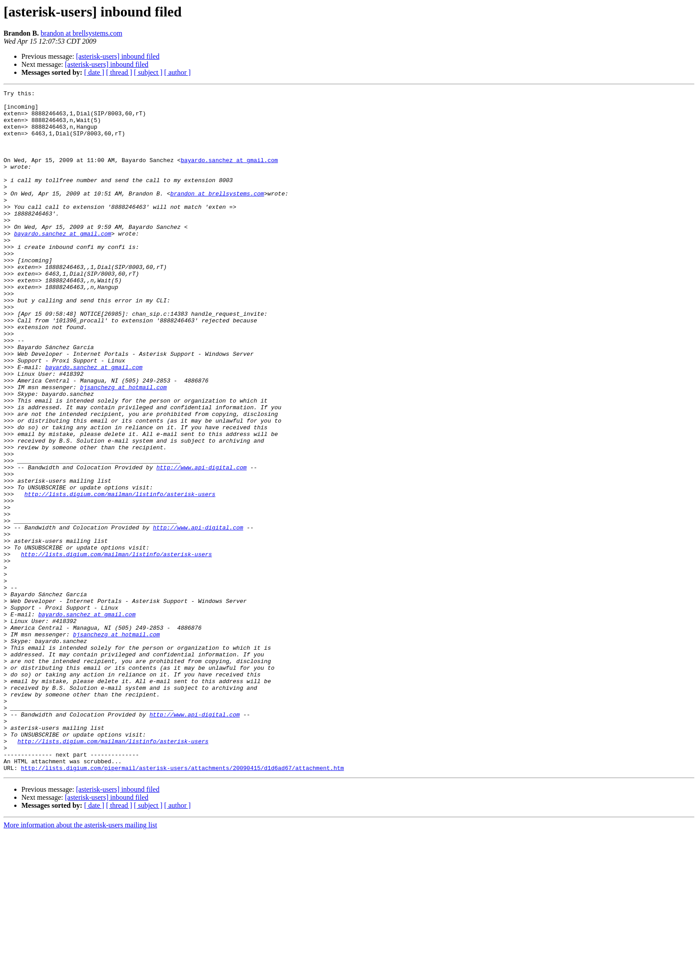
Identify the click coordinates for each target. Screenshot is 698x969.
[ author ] (177, 72)
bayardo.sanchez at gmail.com (229, 175)
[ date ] (94, 72)
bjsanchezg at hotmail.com (123, 447)
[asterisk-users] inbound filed (118, 56)
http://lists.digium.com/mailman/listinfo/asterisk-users (119, 575)
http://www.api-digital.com (201, 543)
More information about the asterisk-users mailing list (80, 961)
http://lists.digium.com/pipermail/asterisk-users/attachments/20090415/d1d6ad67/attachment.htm (182, 904)
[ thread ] (119, 72)
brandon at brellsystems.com (81, 33)
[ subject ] (148, 72)
